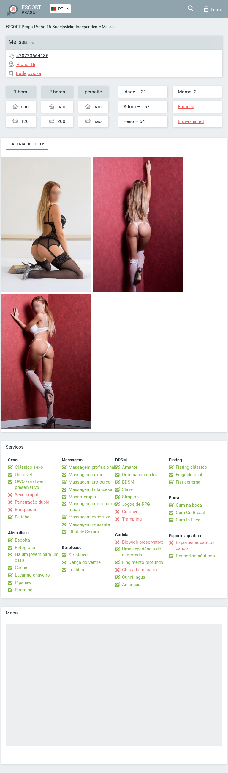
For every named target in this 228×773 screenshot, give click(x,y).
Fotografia (25, 547)
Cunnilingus (133, 577)
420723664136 (32, 55)
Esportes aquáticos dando (195, 545)
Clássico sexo (29, 467)
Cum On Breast (190, 512)
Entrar (213, 8)
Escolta (22, 540)
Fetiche (22, 517)
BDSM (128, 482)
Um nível (23, 474)
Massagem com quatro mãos (92, 506)
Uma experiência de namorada (141, 552)
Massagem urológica (89, 482)
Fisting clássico (191, 467)
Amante (129, 467)
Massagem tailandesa (90, 489)
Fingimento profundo (142, 562)
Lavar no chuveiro (32, 575)
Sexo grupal (26, 494)
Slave (127, 489)
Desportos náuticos (195, 555)
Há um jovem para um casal (36, 557)
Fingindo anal (189, 474)
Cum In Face (188, 520)
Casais (21, 567)
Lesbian (76, 569)
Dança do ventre (85, 562)
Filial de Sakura (84, 531)
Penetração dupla (32, 502)
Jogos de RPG (136, 504)
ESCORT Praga (19, 26)
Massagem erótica (87, 474)
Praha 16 (42, 26)
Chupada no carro (139, 569)
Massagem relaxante (89, 524)
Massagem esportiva (89, 517)
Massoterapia (82, 497)
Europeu (186, 106)
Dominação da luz (140, 474)
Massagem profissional (92, 467)
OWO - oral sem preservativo (30, 484)
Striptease (79, 555)
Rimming (23, 590)
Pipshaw (23, 582)
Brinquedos (26, 509)
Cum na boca (189, 505)
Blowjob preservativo (143, 542)
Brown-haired (191, 121)
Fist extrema (188, 482)
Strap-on (130, 497)
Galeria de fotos (27, 144)
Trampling (132, 519)
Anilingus (131, 584)
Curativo (130, 511)
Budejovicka (63, 26)
